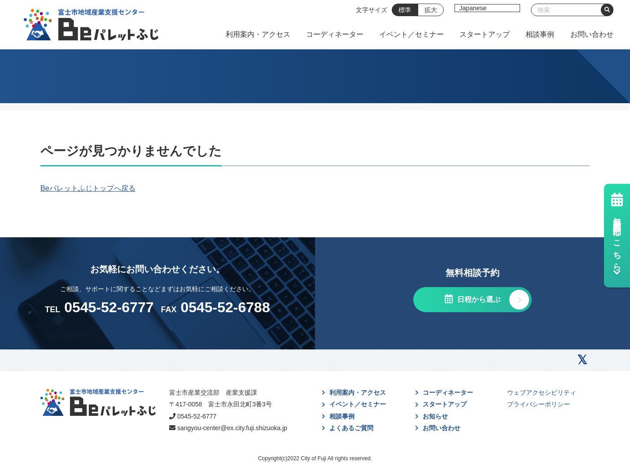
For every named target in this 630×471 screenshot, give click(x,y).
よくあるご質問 (351, 428)
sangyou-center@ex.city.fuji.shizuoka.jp (232, 428)
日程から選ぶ (477, 299)
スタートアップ (484, 34)
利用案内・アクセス (258, 34)
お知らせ (435, 416)
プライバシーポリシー (538, 404)
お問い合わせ (591, 34)
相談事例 (539, 34)
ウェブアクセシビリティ (541, 392)
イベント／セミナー (411, 34)
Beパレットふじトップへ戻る (88, 188)
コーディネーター (334, 34)
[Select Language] (487, 8)
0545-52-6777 (196, 416)
